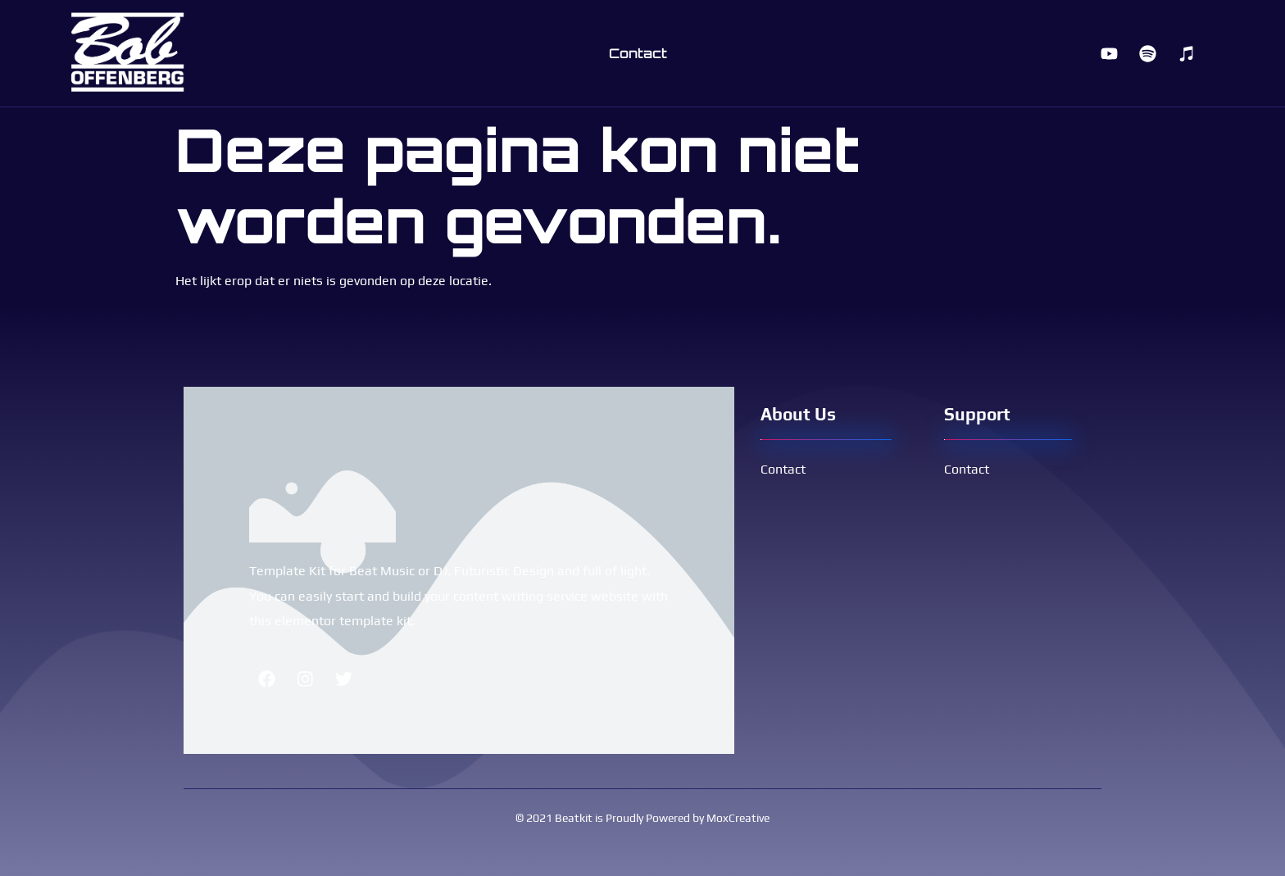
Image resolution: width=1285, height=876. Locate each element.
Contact (638, 53)
